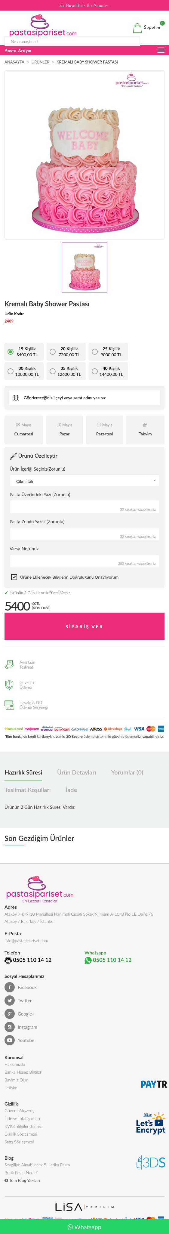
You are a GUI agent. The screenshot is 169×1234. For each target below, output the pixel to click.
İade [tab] (71, 789)
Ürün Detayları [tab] (76, 772)
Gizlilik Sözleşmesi (21, 1141)
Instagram (21, 1034)
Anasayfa (14, 62)
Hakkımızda (15, 1071)
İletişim (11, 1095)
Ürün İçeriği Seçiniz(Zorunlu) (37, 469)
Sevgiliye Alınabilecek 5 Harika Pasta (37, 1172)
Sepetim (146, 28)
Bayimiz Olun (16, 1087)
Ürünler (40, 62)
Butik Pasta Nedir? (21, 1180)
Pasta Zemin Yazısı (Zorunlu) (37, 521)
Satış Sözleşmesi (19, 1149)
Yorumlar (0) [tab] (127, 772)
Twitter (18, 1008)
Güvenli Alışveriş (19, 1118)
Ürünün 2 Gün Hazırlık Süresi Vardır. (38, 592)
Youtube (19, 1048)
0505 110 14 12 (58, 960)
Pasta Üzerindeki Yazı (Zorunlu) (40, 494)
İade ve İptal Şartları (22, 1125)
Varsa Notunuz (24, 548)
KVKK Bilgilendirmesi (23, 1133)
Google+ (20, 1021)
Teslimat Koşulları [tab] (28, 789)
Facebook (21, 995)
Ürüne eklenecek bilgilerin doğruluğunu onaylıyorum (69, 577)
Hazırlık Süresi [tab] (23, 772)
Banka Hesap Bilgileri (23, 1079)
